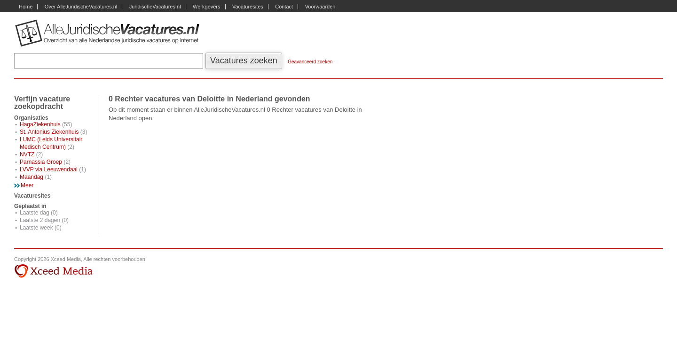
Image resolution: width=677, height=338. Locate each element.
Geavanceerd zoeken (310, 61)
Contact (284, 6)
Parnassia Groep (41, 162)
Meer (27, 185)
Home (25, 6)
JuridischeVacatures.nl (155, 6)
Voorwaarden (320, 6)
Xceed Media (53, 271)
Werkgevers (206, 6)
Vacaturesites (247, 6)
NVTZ (27, 154)
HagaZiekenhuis (40, 124)
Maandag (31, 177)
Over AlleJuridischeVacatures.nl (81, 6)
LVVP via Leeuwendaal (49, 169)
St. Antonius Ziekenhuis (49, 132)
